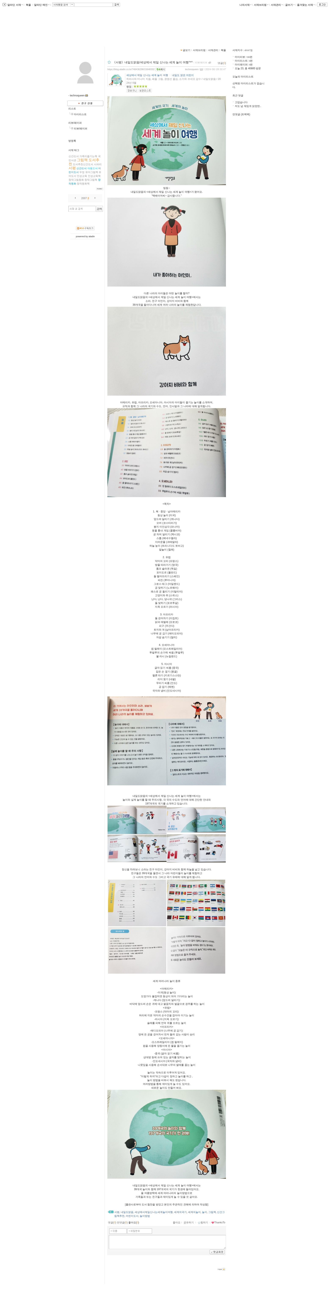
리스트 (72, 108)
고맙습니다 (241, 102)
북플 (28, 4)
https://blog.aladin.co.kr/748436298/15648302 (131, 69)
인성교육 (82, 176)
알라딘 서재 (15, 4)
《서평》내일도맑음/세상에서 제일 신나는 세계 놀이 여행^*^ (153, 62)
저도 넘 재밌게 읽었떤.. (248, 106)
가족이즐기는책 (88, 156)
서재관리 (277, 4)
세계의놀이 (194, 1212)
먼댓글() (122, 1222)
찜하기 (203, 1222)
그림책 (82, 160)
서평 (72, 168)
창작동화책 (83, 183)
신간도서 (81, 168)
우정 (81, 172)
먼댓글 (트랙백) (241, 114)
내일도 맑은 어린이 (183, 75)
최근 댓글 (237, 95)
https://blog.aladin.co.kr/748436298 (92, 31)
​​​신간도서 (74, 156)
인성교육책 (94, 176)
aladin (92, 236)
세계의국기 (180, 1212)
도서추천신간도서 (83, 164)
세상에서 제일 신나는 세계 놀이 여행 (147, 75)
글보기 (186, 50)
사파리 (98, 164)
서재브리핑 (261, 4)
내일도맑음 (127, 1212)
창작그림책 (90, 179)
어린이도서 (132, 1215)
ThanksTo (218, 1222)
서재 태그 (73, 150)
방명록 (72, 140)
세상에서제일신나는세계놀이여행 (154, 1212)
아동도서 (92, 168)
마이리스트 (80, 114)
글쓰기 (290, 4)
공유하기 (189, 1222)
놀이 (204, 1212)
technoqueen (192, 69)
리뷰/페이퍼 (75, 122)
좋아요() (133, 1222)
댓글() (222, 63)
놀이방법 (145, 1215)
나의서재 (245, 4)
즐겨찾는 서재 (306, 4)
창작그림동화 (76, 179)
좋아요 (176, 1222)
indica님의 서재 (85, 27)
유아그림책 (91, 172)
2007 (84, 198)
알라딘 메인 (41, 4)
